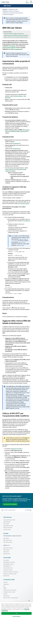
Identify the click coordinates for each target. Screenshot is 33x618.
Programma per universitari (9, 589)
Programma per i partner (9, 591)
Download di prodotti (16, 448)
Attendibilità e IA (7, 565)
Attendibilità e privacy (8, 564)
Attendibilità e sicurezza (9, 562)
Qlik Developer (7, 521)
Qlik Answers (6, 549)
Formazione (6, 523)
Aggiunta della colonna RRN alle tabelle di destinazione (16, 35)
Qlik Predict (6, 551)
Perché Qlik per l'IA (8, 567)
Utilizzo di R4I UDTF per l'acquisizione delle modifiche (16, 37)
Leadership (6, 584)
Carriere (5, 593)
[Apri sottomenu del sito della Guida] (2, 6)
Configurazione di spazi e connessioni (10, 11)
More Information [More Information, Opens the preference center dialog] (16, 616)
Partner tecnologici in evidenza (10, 571)
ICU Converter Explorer (23, 203)
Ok (16, 613)
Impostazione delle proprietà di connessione (14, 33)
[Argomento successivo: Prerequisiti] (24, 510)
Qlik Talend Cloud (7, 540)
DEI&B (4, 588)
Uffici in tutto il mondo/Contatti (10, 597)
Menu (31, 2)
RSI (4, 586)
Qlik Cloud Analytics (8, 547)
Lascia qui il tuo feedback (10, 504)
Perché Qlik (6, 560)
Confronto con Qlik (7, 569)
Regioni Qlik (6, 575)
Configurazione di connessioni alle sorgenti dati (12, 12)
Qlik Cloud (7, 6)
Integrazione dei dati (13, 9)
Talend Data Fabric (7, 542)
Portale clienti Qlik (7, 527)
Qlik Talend (6, 538)
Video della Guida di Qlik (9, 519)
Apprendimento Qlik (8, 525)
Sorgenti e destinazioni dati (9, 573)
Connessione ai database (7, 14)
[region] (16, 610)
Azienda (5, 582)
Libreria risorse (7, 529)
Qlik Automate (6, 553)
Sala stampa (6, 595)
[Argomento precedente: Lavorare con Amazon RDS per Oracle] (8, 510)
